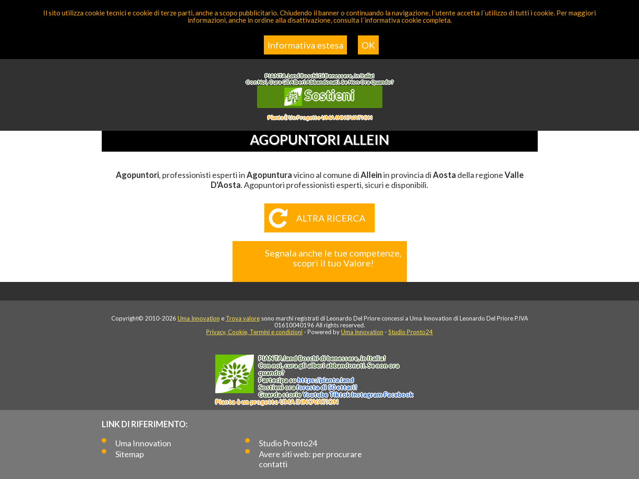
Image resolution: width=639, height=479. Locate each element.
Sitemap (129, 454)
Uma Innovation (199, 318)
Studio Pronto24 (410, 332)
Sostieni (319, 96)
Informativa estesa (305, 45)
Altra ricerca (331, 217)
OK (368, 45)
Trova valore (243, 318)
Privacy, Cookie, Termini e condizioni (254, 332)
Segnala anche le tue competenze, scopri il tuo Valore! (333, 257)
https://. (325, 380)
